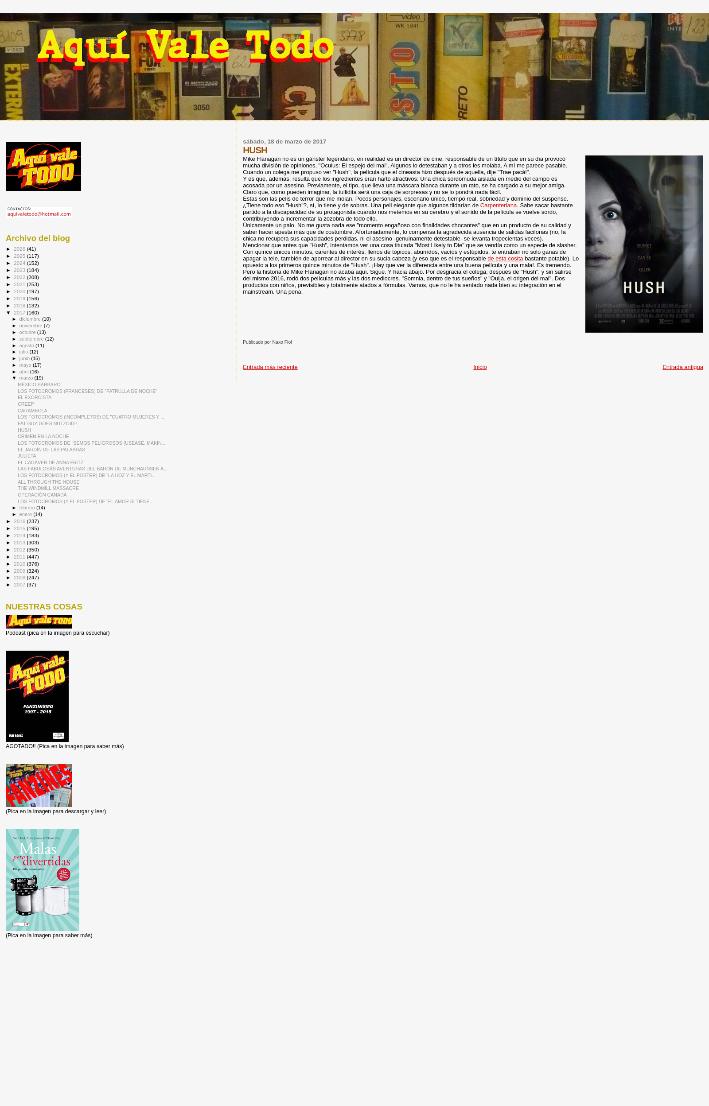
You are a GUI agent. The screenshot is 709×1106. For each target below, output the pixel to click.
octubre (28, 332)
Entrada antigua (682, 367)
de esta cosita (505, 258)
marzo (27, 377)
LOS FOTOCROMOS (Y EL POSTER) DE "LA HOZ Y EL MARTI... (87, 475)
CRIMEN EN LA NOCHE (43, 436)
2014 (20, 535)
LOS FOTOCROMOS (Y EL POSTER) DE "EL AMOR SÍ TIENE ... (86, 501)
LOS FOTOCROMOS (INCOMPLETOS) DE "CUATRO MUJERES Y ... (91, 416)
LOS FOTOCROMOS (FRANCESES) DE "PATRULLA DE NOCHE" (87, 391)
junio (25, 358)
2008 (20, 577)
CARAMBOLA (32, 410)
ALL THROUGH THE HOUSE (48, 482)
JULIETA (27, 455)
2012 (20, 549)
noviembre (31, 325)
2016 (20, 521)
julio (24, 351)
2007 (20, 584)
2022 (20, 277)
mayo (26, 365)
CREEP (26, 404)
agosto (27, 345)
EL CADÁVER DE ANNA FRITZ (50, 462)
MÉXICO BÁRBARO (39, 384)
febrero (27, 507)
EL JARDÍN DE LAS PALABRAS (51, 449)
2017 (20, 312)
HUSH (24, 430)
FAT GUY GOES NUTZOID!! (47, 423)
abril (24, 371)
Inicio (480, 367)
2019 (20, 298)
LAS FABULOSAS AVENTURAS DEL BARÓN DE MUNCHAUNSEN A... (93, 468)
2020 (20, 291)
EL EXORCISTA (34, 397)
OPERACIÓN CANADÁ (42, 494)
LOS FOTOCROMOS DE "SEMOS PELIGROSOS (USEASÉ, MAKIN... (91, 443)
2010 (20, 564)
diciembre (30, 319)
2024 (20, 263)
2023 (20, 270)
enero (26, 514)
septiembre (32, 339)
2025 (20, 256)
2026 (20, 249)
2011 (20, 556)
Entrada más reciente (270, 367)
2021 (20, 284)
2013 (20, 542)
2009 (20, 571)
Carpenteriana (498, 205)
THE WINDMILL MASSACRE (48, 488)
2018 (20, 305)
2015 (20, 528)
